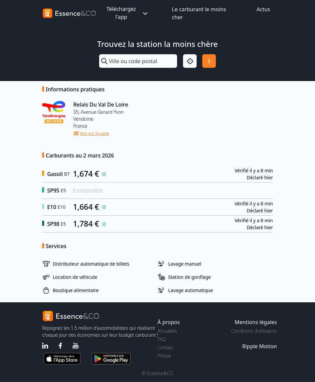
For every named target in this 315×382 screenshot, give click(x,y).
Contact (165, 347)
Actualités (167, 331)
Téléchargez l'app (127, 13)
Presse (164, 356)
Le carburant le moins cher (199, 13)
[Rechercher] (209, 61)
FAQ (162, 339)
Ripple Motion (259, 346)
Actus (263, 9)
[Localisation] (190, 61)
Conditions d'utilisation (254, 331)
